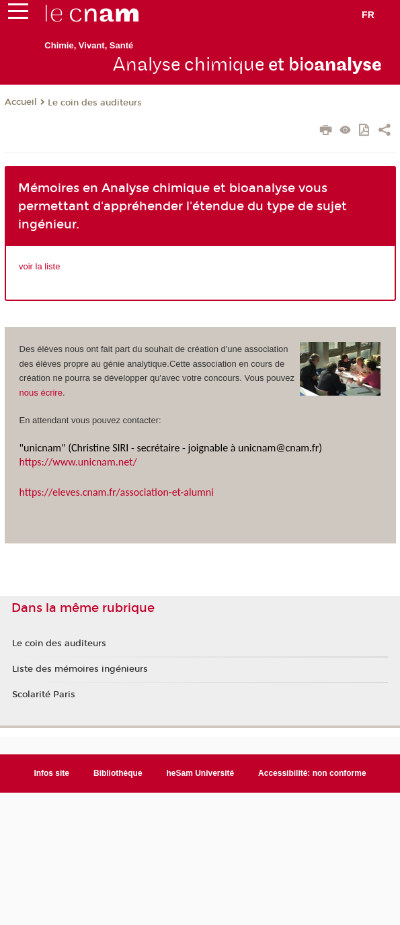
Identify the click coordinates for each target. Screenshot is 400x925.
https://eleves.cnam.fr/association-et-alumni (116, 492)
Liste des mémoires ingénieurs (80, 669)
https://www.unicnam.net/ (78, 461)
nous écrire (41, 393)
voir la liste (39, 266)
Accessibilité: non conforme (312, 773)
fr (368, 14)
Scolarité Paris (43, 694)
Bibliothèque (118, 773)
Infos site (51, 773)
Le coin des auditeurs (95, 102)
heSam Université (201, 773)
